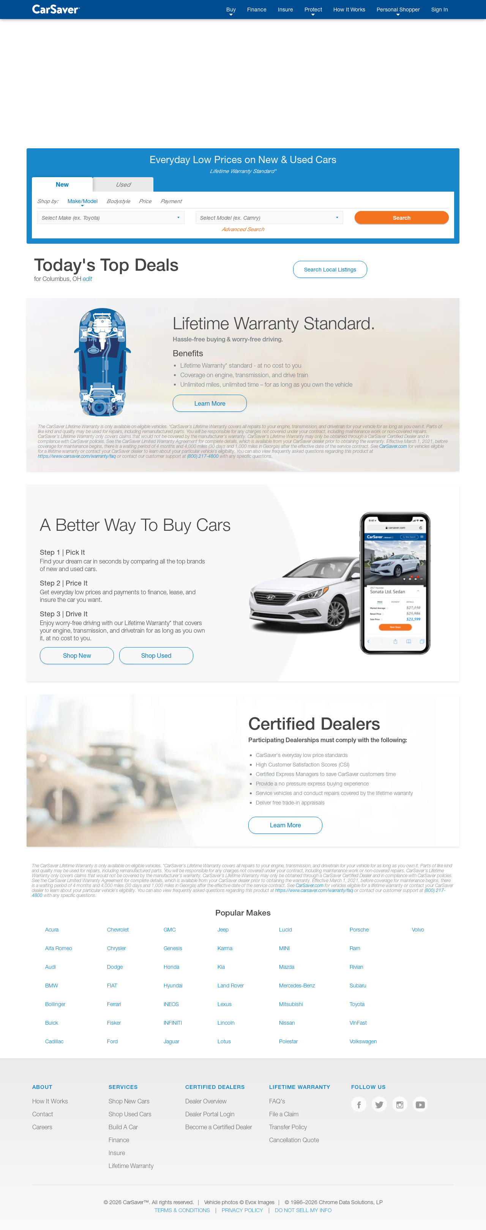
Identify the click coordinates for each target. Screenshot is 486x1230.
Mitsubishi (291, 1004)
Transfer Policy (288, 1127)
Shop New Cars (129, 1101)
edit (87, 278)
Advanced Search (243, 229)
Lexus (225, 1004)
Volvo (418, 929)
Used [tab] (123, 184)
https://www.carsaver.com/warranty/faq (77, 456)
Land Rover (231, 985)
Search (401, 217)
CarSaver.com (393, 446)
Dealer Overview (206, 1101)
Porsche (359, 929)
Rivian (356, 966)
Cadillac (54, 1041)
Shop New (77, 655)
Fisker (114, 1022)
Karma (225, 948)
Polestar (288, 1041)
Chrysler (116, 948)
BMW (51, 985)
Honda (171, 966)
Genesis (173, 948)
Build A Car (123, 1127)
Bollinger (55, 1004)
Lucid (285, 929)
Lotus (224, 1041)
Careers (42, 1127)
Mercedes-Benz (297, 985)
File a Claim (283, 1114)
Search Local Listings (330, 269)
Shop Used (156, 655)
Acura (51, 929)
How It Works (349, 9)
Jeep (223, 929)
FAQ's (277, 1101)
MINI (284, 948)
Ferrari (114, 1004)
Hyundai (173, 985)
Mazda (286, 966)
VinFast (358, 1022)
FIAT (112, 985)
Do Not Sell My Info (303, 1210)
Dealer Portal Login (210, 1114)
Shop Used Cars (130, 1114)
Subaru (358, 985)
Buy (231, 9)
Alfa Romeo (58, 948)
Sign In (439, 9)
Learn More (210, 403)
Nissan (287, 1022)
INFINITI (173, 1022)
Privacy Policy (243, 1210)
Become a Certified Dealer (218, 1127)
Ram (355, 948)
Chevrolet (118, 929)
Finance (257, 9)
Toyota (357, 1004)
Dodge (115, 966)
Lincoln (226, 1022)
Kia (221, 966)
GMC (170, 929)
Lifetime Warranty (131, 1165)
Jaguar (171, 1041)
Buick (51, 1022)
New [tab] (62, 184)
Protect (313, 9)
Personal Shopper (398, 9)
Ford (112, 1041)
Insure (285, 9)
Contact (42, 1114)
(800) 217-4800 (203, 456)
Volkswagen (363, 1041)
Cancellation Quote (294, 1139)
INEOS (171, 1004)
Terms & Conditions (183, 1210)
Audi (50, 966)
